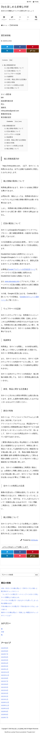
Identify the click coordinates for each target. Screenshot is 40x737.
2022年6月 (4, 657)
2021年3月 (4, 693)
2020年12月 (5, 702)
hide (20, 121)
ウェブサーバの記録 (12, 73)
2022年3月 (4, 666)
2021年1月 (4, 699)
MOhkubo (34, 540)
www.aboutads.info (12, 281)
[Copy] (33, 50)
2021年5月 (4, 687)
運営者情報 (14, 25)
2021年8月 (4, 678)
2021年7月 (4, 681)
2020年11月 (5, 705)
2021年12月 (5, 672)
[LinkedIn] (7, 50)
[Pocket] (20, 50)
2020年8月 (4, 714)
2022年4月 (4, 663)
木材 (2, 632)
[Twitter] (7, 47)
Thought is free (31, 732)
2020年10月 (5, 708)
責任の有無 (9, 82)
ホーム (5, 25)
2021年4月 (4, 690)
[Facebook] (20, 47)
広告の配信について (12, 71)
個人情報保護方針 (9, 65)
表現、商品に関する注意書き (15, 79)
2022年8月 (4, 651)
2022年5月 (4, 660)
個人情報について (11, 88)
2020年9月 (4, 711)
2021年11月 (5, 675)
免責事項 (8, 76)
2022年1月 (4, 669)
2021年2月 (4, 696)
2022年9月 (4, 648)
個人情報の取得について (14, 68)
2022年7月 (4, 654)
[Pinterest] (33, 47)
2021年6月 (4, 684)
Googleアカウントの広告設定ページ (22, 269)
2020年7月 (4, 717)
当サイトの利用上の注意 (14, 85)
